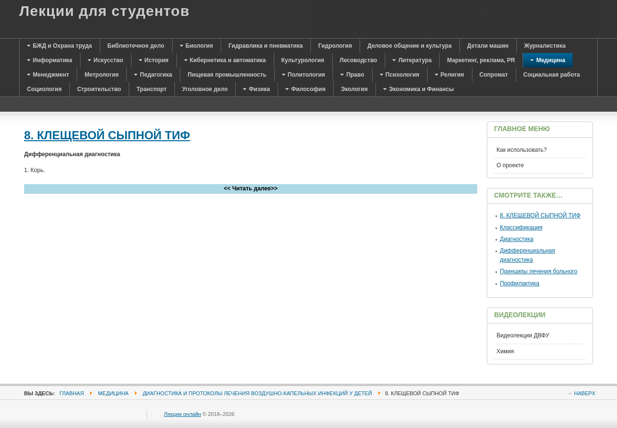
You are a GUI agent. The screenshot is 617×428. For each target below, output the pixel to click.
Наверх (584, 393)
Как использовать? (521, 150)
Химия (505, 351)
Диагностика (517, 239)
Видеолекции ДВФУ (522, 335)
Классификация (521, 227)
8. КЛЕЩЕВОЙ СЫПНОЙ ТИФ (107, 135)
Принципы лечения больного (538, 271)
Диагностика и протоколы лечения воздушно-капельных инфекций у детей (257, 393)
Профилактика (519, 283)
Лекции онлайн (182, 414)
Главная (72, 393)
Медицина (113, 393)
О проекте (510, 165)
